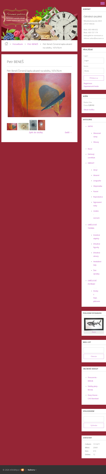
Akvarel (96, 175)
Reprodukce (98, 197)
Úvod (6, 43)
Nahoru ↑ (32, 469)
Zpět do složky (36, 132)
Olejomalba (97, 186)
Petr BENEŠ (32, 44)
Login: (86, 56)
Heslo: (86, 66)
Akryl (95, 170)
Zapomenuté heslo (91, 86)
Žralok (94, 332)
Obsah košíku (89, 109)
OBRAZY (91, 163)
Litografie (97, 181)
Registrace (88, 83)
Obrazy (96, 142)
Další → (68, 132)
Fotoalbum (18, 44)
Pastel (95, 191)
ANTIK (90, 126)
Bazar (90, 149)
